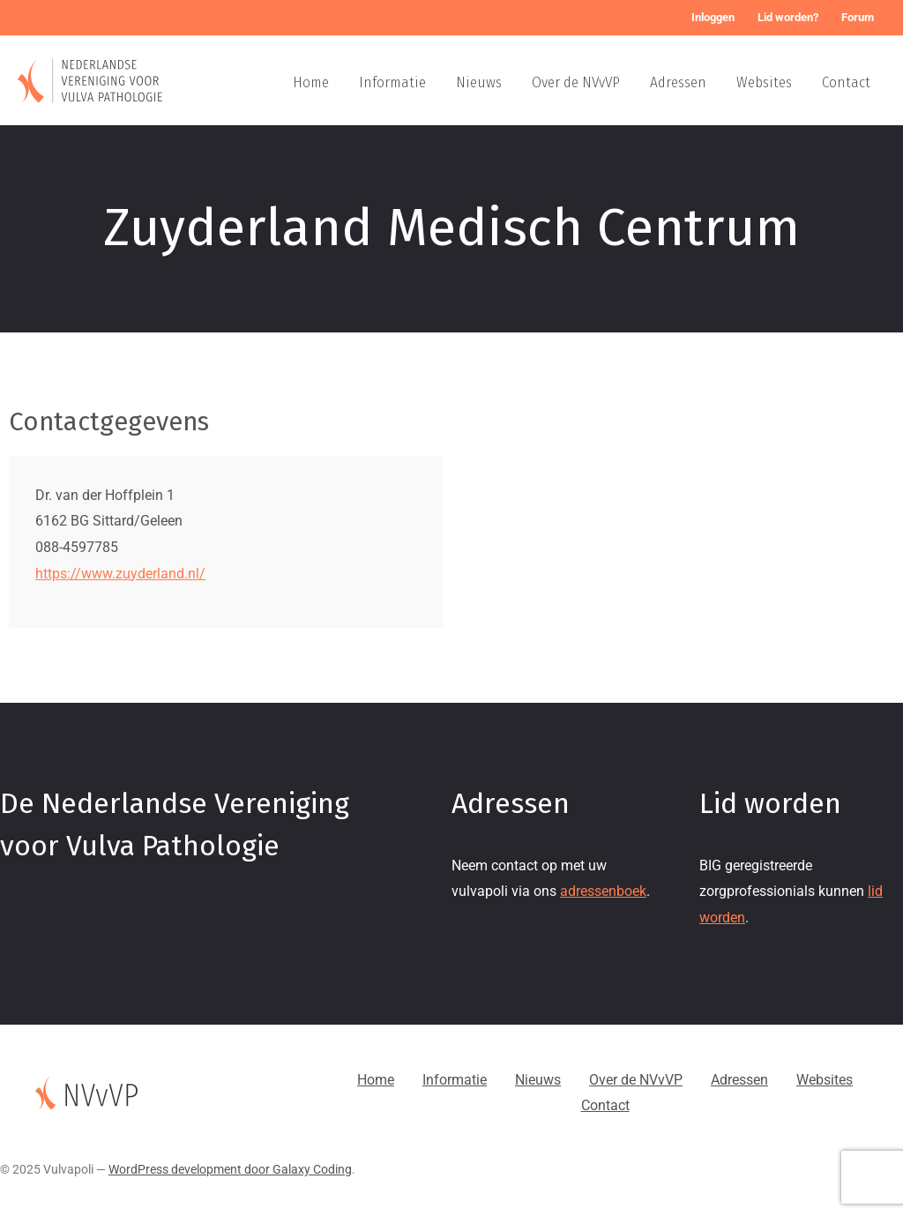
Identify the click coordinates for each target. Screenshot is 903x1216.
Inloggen (713, 17)
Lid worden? (787, 17)
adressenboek (603, 891)
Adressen (678, 82)
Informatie (392, 82)
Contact (846, 82)
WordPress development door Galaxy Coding (230, 1169)
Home (311, 82)
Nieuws (479, 82)
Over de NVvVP (576, 82)
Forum (857, 17)
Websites (764, 82)
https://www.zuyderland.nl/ (120, 573)
